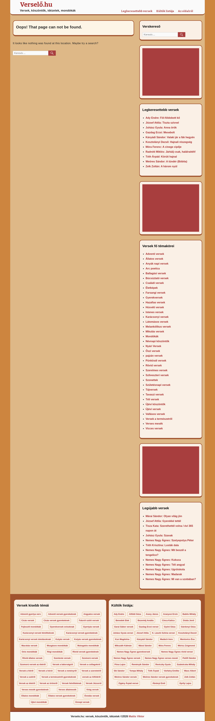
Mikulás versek (155, 331)
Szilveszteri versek (157, 375)
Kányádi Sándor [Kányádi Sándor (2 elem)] (145, 639)
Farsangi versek (155, 292)
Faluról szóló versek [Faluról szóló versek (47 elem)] (89, 620)
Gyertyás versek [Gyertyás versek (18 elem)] (91, 627)
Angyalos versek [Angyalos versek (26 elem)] (92, 614)
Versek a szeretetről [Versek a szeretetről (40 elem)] (91, 671)
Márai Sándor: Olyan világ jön (164, 516)
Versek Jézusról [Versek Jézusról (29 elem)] (94, 683)
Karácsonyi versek (157, 317)
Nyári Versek (153, 346)
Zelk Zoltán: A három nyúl (161, 166)
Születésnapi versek (158, 385)
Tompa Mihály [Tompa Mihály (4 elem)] (136, 671)
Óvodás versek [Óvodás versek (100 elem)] (91, 696)
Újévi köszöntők (155, 404)
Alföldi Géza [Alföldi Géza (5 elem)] (135, 614)
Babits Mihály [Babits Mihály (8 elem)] (189, 614)
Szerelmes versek (156, 370)
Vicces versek (154, 428)
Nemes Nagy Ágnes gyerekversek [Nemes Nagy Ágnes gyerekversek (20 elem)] (133, 652)
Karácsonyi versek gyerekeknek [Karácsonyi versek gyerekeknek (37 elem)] (81, 633)
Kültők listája (165, 11)
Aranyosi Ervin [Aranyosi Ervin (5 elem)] (170, 614)
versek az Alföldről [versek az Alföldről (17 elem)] (91, 677)
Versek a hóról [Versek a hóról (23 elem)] (45, 671)
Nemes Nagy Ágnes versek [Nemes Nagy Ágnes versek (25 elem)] (127, 658)
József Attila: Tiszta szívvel (162, 122)
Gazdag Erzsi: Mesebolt (160, 132)
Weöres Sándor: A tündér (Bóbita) (166, 161)
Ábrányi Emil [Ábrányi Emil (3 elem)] (158, 683)
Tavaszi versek (155, 394)
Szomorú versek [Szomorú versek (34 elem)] (90, 658)
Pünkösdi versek (156, 360)
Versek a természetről (159, 418)
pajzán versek (154, 355)
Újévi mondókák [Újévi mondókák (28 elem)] (39, 702)
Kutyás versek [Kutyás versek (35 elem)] (62, 639)
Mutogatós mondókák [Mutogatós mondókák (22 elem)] (88, 645)
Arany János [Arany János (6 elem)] (152, 614)
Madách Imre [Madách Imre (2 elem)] (166, 639)
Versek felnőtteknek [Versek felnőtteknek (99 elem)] (71, 683)
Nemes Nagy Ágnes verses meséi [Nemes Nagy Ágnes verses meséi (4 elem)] (161, 658)
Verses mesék (154, 423)
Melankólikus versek (158, 326)
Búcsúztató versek (157, 278)
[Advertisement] (171, 72)
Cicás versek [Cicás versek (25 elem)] (27, 620)
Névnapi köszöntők (157, 341)
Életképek (152, 287)
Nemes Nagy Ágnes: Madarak (164, 574)
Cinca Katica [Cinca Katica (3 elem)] (168, 620)
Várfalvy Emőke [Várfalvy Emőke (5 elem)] (171, 671)
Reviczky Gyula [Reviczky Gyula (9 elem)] (163, 664)
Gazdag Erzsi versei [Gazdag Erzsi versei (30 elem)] (148, 627)
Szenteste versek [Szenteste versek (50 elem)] (62, 658)
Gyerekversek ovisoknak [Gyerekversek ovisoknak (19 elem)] (62, 627)
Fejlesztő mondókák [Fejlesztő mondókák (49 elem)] (31, 627)
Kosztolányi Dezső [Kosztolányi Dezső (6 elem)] (187, 633)
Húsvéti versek (155, 307)
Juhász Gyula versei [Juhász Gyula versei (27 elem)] (123, 633)
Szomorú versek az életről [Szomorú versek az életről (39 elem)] (33, 664)
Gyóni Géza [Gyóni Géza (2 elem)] (169, 627)
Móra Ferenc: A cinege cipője (163, 146)
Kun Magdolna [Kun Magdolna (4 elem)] (122, 639)
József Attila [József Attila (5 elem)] (143, 633)
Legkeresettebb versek (136, 11)
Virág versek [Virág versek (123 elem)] (92, 689)
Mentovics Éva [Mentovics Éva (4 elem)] (187, 639)
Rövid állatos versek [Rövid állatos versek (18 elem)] (32, 658)
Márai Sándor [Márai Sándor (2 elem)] (145, 645)
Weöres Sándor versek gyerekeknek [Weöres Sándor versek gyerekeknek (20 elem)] (160, 677)
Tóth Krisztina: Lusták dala (162, 545)
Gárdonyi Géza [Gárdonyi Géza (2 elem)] (188, 627)
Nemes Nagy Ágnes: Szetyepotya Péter (170, 540)
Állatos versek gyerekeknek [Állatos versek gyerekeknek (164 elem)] (61, 696)
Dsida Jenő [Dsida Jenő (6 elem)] (188, 620)
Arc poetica (153, 268)
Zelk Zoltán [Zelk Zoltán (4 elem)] (189, 677)
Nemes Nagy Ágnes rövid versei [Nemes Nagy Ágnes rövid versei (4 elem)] (177, 652)
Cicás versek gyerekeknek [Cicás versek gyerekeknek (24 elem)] (56, 620)
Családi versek (155, 283)
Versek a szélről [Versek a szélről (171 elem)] (27, 677)
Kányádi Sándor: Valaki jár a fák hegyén (170, 137)
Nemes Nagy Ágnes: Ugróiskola (165, 569)
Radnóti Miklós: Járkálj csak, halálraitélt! (171, 151)
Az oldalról (185, 11)
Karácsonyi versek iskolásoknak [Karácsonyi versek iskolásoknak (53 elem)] (35, 639)
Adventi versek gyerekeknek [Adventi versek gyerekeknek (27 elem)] (62, 614)
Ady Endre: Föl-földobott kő (163, 117)
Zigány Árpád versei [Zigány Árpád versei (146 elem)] (128, 683)
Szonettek (152, 380)
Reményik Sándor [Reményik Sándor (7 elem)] (140, 664)
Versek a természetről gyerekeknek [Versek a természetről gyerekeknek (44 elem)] (59, 677)
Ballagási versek (156, 273)
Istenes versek (154, 312)
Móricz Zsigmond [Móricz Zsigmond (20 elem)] (186, 645)
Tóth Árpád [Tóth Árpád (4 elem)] (153, 671)
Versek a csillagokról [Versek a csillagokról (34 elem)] (90, 664)
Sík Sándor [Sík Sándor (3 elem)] (119, 671)
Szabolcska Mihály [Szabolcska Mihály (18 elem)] (186, 664)
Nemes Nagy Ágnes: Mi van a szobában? (171, 579)
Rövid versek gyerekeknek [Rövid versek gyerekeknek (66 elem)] (86, 652)
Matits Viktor (136, 716)
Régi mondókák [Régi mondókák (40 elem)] (55, 652)
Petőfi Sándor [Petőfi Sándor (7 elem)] (189, 658)
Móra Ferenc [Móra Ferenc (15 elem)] (165, 645)
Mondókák (152, 336)
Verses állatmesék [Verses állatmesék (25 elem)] (67, 689)
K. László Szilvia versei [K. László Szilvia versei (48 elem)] (163, 633)
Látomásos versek (157, 321)
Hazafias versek (155, 302)
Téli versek (152, 399)
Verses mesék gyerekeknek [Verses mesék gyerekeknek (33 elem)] (35, 689)
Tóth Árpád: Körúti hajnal (161, 156)
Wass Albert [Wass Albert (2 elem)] (190, 671)
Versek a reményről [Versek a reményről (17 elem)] (67, 671)
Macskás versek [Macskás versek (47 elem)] (29, 645)
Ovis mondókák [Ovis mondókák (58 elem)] (29, 652)
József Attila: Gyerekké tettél (163, 521)
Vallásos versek (155, 414)
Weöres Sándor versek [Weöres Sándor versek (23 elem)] (125, 677)
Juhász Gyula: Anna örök (161, 127)
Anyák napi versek (157, 263)
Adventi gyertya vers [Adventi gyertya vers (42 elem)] (30, 614)
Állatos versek (154, 258)
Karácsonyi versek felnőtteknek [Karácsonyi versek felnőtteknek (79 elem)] (38, 633)
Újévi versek (153, 409)
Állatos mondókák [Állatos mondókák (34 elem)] (30, 696)
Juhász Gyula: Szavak (159, 535)
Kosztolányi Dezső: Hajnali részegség (169, 142)
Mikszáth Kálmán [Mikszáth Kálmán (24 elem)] (123, 645)
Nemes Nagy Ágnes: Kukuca (163, 559)
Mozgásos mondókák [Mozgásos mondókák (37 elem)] (57, 645)
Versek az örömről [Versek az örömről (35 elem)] (48, 683)
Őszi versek (153, 351)
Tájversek (152, 389)
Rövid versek (154, 365)
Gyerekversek (154, 297)
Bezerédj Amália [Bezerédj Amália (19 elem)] (146, 620)
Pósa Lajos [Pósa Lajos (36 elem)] (119, 664)
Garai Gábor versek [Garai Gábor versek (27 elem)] (123, 627)
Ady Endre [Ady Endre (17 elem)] (119, 614)
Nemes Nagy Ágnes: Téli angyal (165, 564)
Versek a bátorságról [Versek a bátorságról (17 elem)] (63, 664)
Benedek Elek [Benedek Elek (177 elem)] (122, 620)
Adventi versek (155, 254)
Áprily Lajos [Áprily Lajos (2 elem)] (185, 683)
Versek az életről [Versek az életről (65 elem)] (27, 683)
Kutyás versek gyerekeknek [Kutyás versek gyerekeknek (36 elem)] (87, 639)
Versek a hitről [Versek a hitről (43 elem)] (26, 671)
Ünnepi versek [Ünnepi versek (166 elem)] (82, 702)
